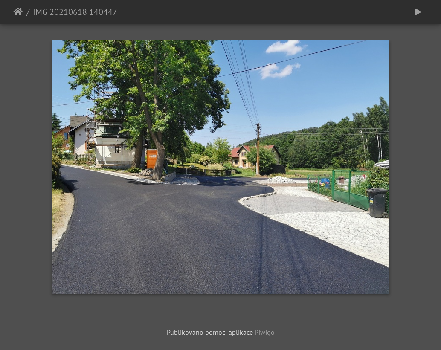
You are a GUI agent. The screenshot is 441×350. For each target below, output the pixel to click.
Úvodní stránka (18, 12)
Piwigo (265, 332)
